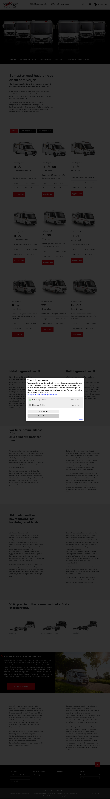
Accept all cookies (70, 413)
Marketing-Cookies (37, 407)
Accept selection (39, 413)
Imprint (80, 416)
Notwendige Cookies (38, 402)
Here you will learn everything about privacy (42, 397)
